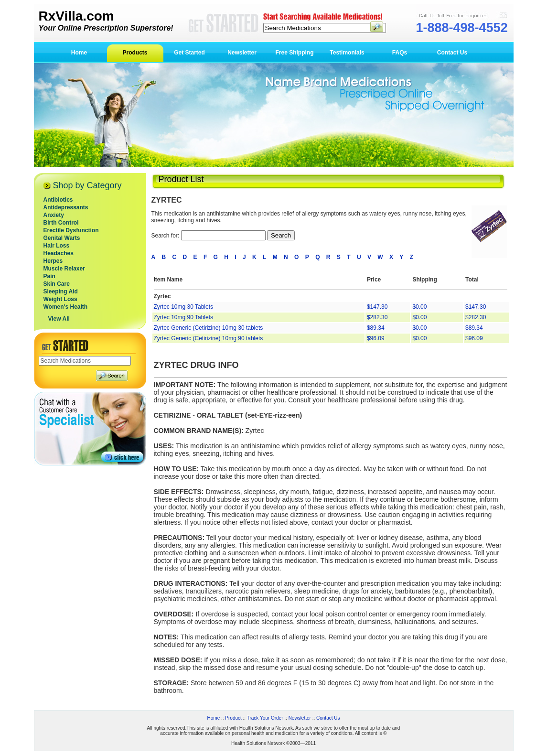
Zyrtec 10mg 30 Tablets (184, 306)
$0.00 (419, 306)
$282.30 (377, 317)
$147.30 (377, 306)
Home (79, 52)
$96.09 (376, 338)
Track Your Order (265, 718)
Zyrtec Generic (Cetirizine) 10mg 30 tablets (208, 327)
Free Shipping (294, 52)
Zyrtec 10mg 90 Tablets (184, 317)
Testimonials (347, 52)
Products (134, 52)
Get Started (189, 52)
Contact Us (452, 52)
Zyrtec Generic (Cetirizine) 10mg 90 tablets (208, 338)
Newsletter (242, 52)
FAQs (399, 52)
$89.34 (376, 327)
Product (233, 718)
